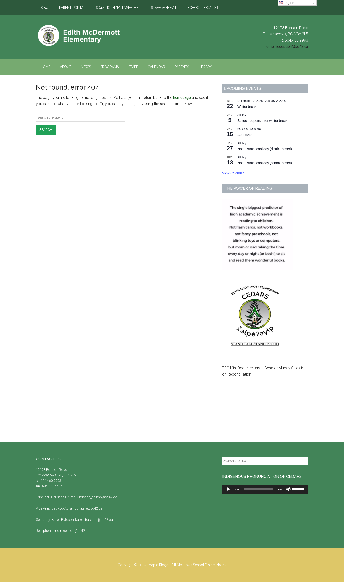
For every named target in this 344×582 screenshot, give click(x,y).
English (286, 3)
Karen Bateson (63, 520)
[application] (265, 489)
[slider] (258, 489)
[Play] (228, 489)
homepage (182, 97)
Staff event (245, 135)
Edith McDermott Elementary (81, 35)
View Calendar (233, 173)
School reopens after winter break (262, 121)
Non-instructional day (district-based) (264, 149)
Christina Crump (63, 497)
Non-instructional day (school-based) (264, 163)
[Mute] (288, 489)
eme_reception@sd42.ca (287, 46)
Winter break (246, 106)
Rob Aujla (65, 508)
